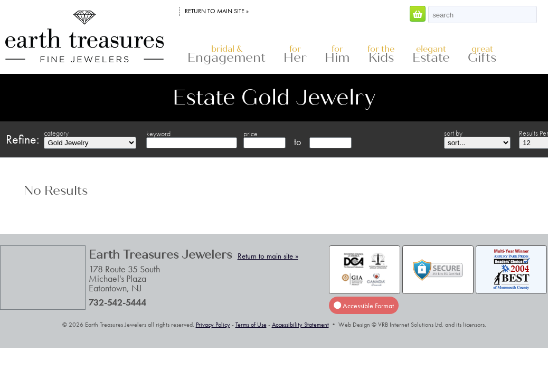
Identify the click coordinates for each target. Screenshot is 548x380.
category (56, 133)
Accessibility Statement (300, 324)
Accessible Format (364, 305)
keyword (158, 133)
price (250, 133)
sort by (453, 133)
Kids (380, 54)
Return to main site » (217, 11)
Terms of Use (251, 324)
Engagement (226, 54)
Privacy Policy (213, 324)
